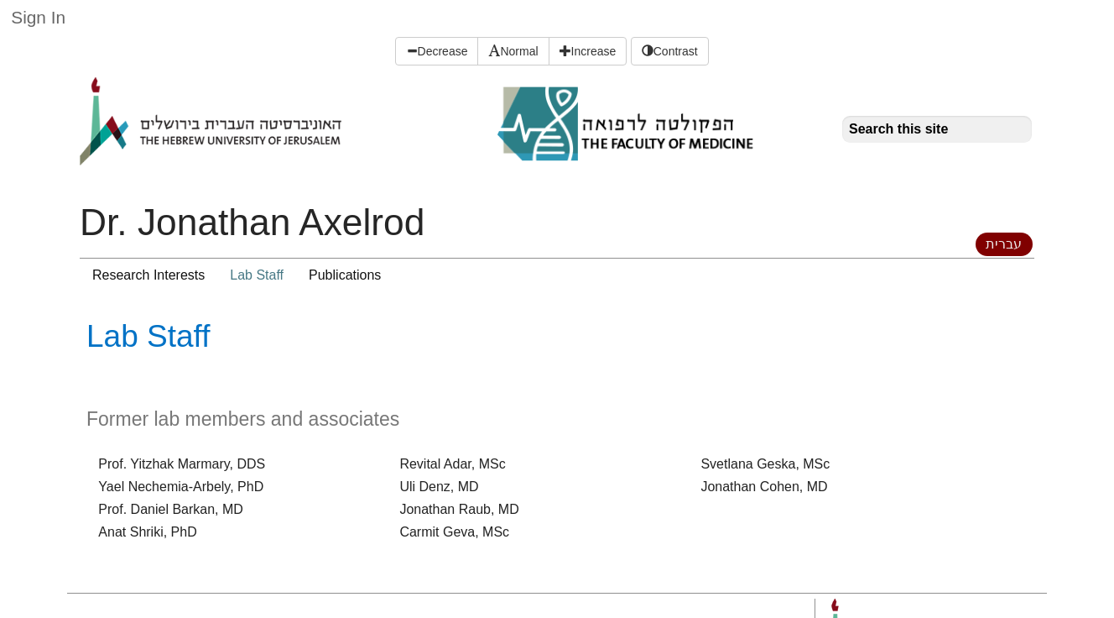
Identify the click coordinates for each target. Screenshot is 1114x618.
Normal (513, 51)
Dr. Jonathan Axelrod (252, 222)
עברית (1004, 244)
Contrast (670, 51)
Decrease (437, 51)
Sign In (38, 17)
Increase (588, 51)
